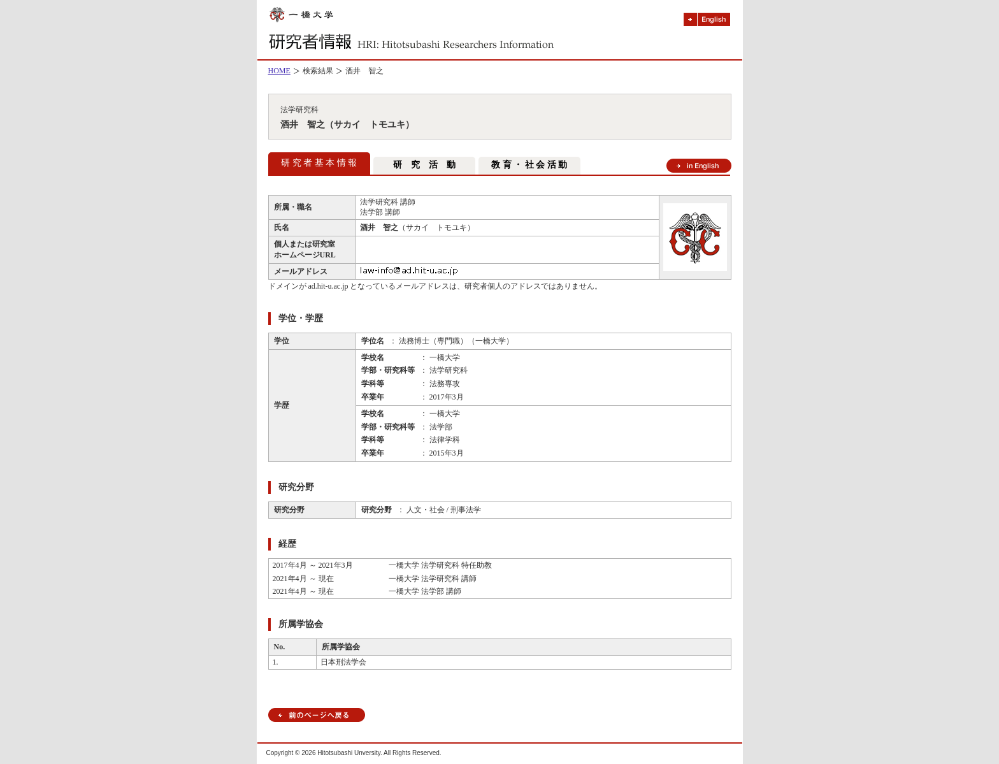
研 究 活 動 (424, 164)
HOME (279, 70)
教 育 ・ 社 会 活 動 (529, 164)
